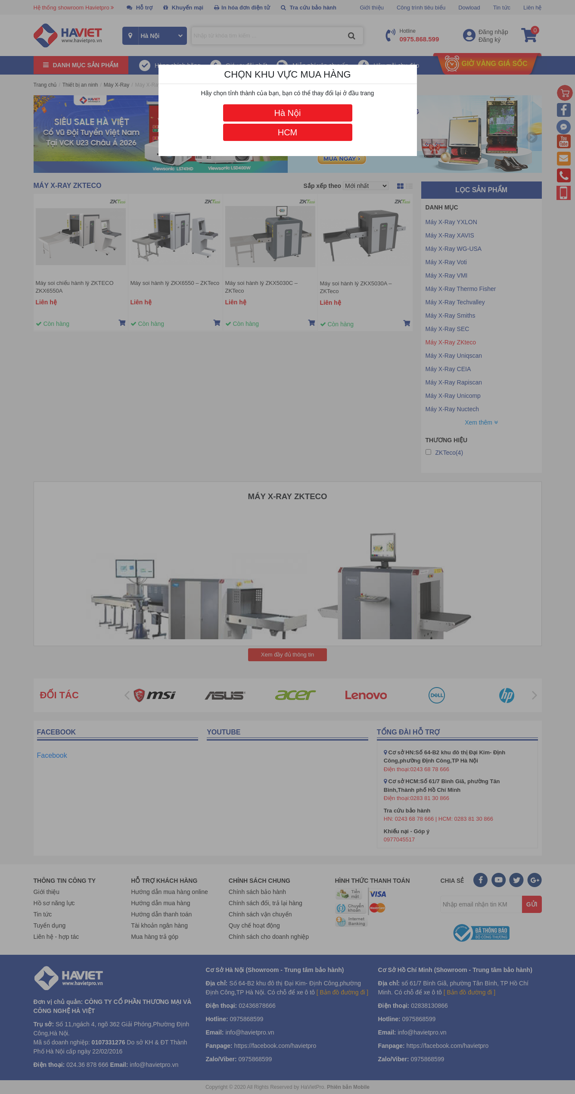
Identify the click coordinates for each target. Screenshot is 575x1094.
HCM (288, 132)
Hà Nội (287, 113)
